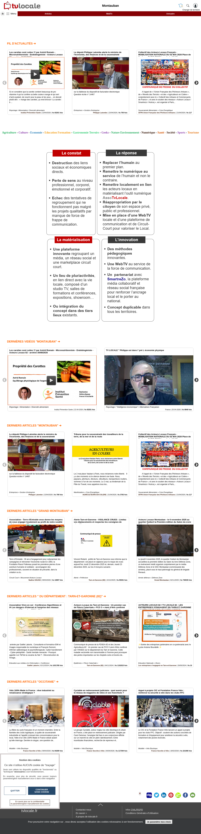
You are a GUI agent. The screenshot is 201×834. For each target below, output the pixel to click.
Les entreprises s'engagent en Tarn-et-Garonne (157, 665)
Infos (134, 809)
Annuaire (170, 14)
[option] (36, 82)
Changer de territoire (191, 10)
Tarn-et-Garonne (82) (97, 580)
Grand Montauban (161, 580)
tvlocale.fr (29, 811)
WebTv (109, 14)
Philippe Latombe (100, 113)
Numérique (148, 132)
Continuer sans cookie (42, 790)
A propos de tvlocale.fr (87, 816)
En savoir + (81, 813)
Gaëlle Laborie (33, 665)
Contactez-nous (83, 809)
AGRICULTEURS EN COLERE (94, 495)
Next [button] (196, 82)
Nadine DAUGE (35, 580)
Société (171, 132)
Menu (13, 13)
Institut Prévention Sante (31, 113)
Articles (48, 14)
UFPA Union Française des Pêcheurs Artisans (156, 113)
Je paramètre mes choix (159, 822)
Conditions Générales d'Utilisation (142, 813)
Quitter (15, 791)
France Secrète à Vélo (95, 751)
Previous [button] (4, 82)
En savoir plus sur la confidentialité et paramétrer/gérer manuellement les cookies (30, 802)
